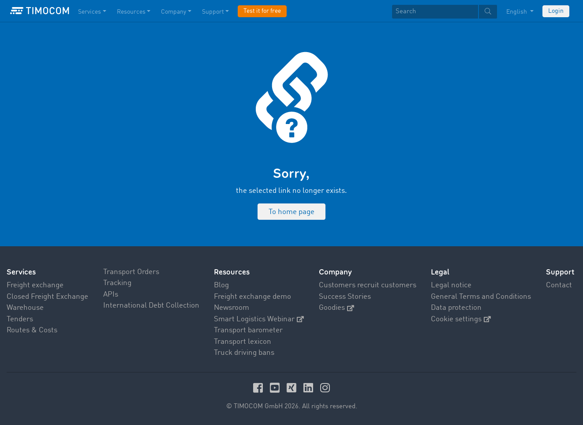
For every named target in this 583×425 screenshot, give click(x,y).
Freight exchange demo (252, 297)
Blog (221, 285)
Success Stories (345, 297)
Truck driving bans (244, 353)
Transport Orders (131, 272)
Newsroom (231, 308)
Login (556, 11)
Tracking (117, 283)
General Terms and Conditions (481, 297)
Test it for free (262, 11)
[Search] (435, 11)
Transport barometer (248, 330)
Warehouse (25, 308)
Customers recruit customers (367, 285)
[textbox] (444, 11)
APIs (110, 294)
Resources (232, 272)
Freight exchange (35, 285)
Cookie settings (461, 319)
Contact (559, 285)
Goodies (336, 308)
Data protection (456, 308)
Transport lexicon (242, 342)
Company (335, 272)
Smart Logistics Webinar (259, 319)
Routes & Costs (32, 330)
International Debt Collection (151, 305)
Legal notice (451, 285)
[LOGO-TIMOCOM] (39, 11)
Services (21, 272)
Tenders (20, 319)
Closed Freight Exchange (47, 297)
